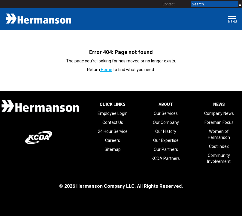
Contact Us (112, 122)
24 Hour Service (113, 131)
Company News (219, 113)
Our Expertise (166, 140)
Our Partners (166, 149)
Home (106, 69)
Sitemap (112, 149)
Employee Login (113, 113)
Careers (112, 140)
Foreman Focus (219, 122)
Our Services (166, 113)
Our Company (166, 122)
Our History (165, 131)
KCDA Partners (166, 158)
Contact (169, 4)
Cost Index (219, 146)
